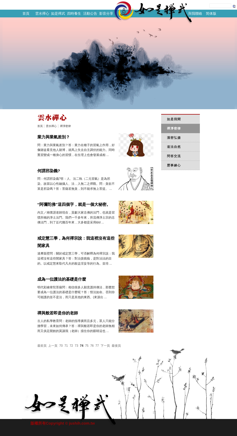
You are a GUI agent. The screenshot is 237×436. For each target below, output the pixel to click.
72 (71, 345)
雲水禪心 (42, 13)
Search (234, 6)
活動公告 (90, 13)
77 (97, 345)
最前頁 (42, 345)
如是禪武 (58, 13)
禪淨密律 (65, 126)
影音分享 (106, 13)
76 (92, 345)
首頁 (25, 13)
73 (76, 345)
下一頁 (105, 345)
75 (87, 345)
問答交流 (174, 156)
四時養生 (74, 13)
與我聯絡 (195, 13)
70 (61, 345)
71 (66, 345)
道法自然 (174, 146)
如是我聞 (174, 119)
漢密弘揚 (174, 137)
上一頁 (52, 345)
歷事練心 (174, 165)
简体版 (211, 13)
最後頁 (116, 345)
